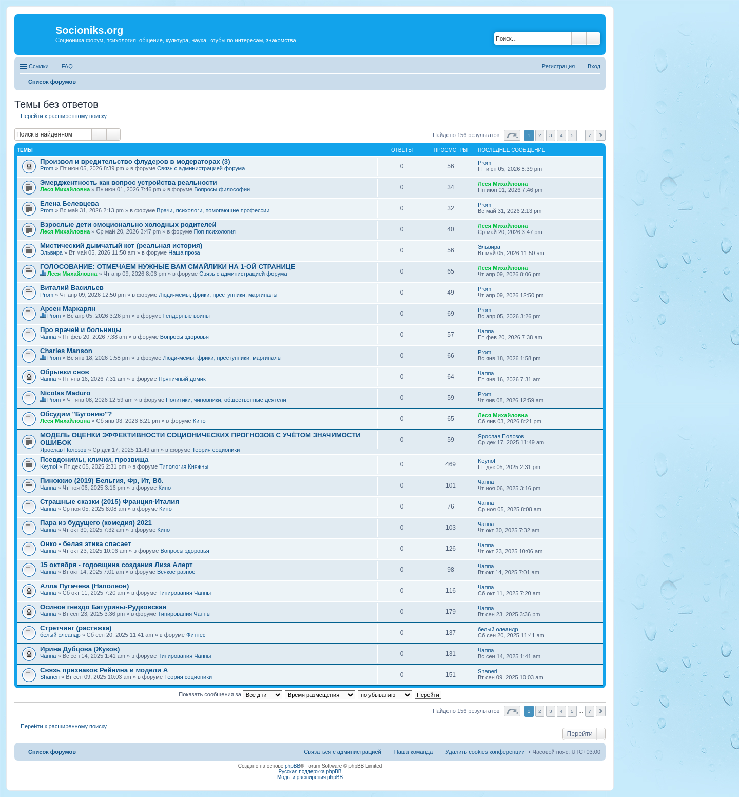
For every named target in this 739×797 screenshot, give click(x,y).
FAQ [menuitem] (67, 66)
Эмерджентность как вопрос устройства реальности (128, 182)
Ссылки (39, 66)
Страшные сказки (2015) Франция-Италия (109, 502)
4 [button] (561, 135)
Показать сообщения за (230, 694)
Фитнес (195, 635)
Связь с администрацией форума (201, 168)
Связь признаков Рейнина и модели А (104, 670)
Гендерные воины (186, 316)
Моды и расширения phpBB (310, 777)
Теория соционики (216, 449)
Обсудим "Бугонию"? (76, 414)
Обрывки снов (64, 372)
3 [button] (550, 135)
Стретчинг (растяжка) (76, 628)
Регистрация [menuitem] (558, 66)
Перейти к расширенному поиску (64, 116)
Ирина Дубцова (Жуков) (80, 649)
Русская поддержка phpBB (309, 771)
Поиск (579, 38)
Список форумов (52, 752)
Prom (46, 168)
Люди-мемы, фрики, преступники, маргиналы (218, 294)
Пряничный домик (182, 379)
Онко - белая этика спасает (85, 544)
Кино (199, 421)
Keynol (48, 466)
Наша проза (184, 252)
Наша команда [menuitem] (413, 752)
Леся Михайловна (65, 189)
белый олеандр (60, 635)
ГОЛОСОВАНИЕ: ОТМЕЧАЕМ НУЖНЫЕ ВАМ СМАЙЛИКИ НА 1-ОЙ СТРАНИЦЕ (167, 266)
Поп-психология (215, 231)
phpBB (292, 766)
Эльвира (51, 252)
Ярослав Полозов (63, 449)
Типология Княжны (183, 466)
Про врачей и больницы (81, 330)
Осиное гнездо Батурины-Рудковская (103, 607)
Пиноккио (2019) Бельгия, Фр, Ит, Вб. (102, 480)
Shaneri (50, 677)
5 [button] (572, 135)
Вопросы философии (222, 189)
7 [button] (589, 135)
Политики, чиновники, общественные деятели (226, 400)
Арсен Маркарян (67, 309)
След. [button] (601, 135)
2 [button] (539, 135)
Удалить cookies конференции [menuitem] (485, 752)
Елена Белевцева (69, 203)
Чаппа (48, 337)
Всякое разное (176, 572)
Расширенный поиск (593, 38)
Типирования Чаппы (184, 593)
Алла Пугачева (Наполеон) (84, 586)
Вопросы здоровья (184, 337)
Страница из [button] (512, 135)
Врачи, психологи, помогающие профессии (213, 210)
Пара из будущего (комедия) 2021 (96, 523)
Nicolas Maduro (65, 393)
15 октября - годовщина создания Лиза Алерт (116, 565)
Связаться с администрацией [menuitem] (342, 752)
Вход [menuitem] (594, 66)
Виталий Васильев (72, 287)
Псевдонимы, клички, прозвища (94, 459)
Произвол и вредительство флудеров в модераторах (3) (135, 161)
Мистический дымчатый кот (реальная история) (121, 245)
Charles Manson (66, 351)
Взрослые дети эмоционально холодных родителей (128, 224)
